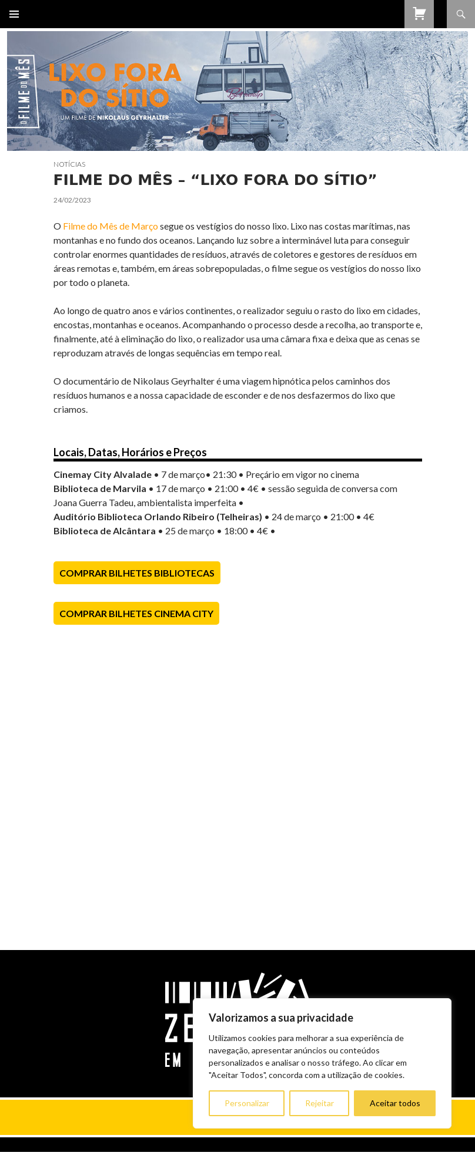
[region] (322, 1063)
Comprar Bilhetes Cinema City (136, 613)
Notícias (69, 164)
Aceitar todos (395, 1103)
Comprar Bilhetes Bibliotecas (137, 572)
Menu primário (14, 14)
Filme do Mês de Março (111, 225)
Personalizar (247, 1103)
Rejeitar (319, 1103)
